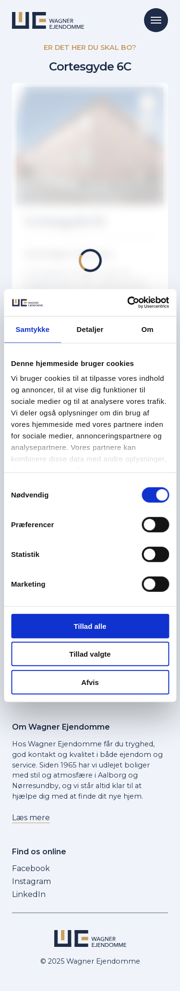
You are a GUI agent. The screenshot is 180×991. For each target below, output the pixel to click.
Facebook (31, 868)
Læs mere (31, 817)
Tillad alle (89, 626)
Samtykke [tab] (32, 329)
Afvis (90, 682)
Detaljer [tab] (90, 329)
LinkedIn (29, 894)
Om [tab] (148, 329)
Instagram (31, 881)
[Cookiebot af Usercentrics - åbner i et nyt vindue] (128, 302)
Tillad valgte (89, 654)
